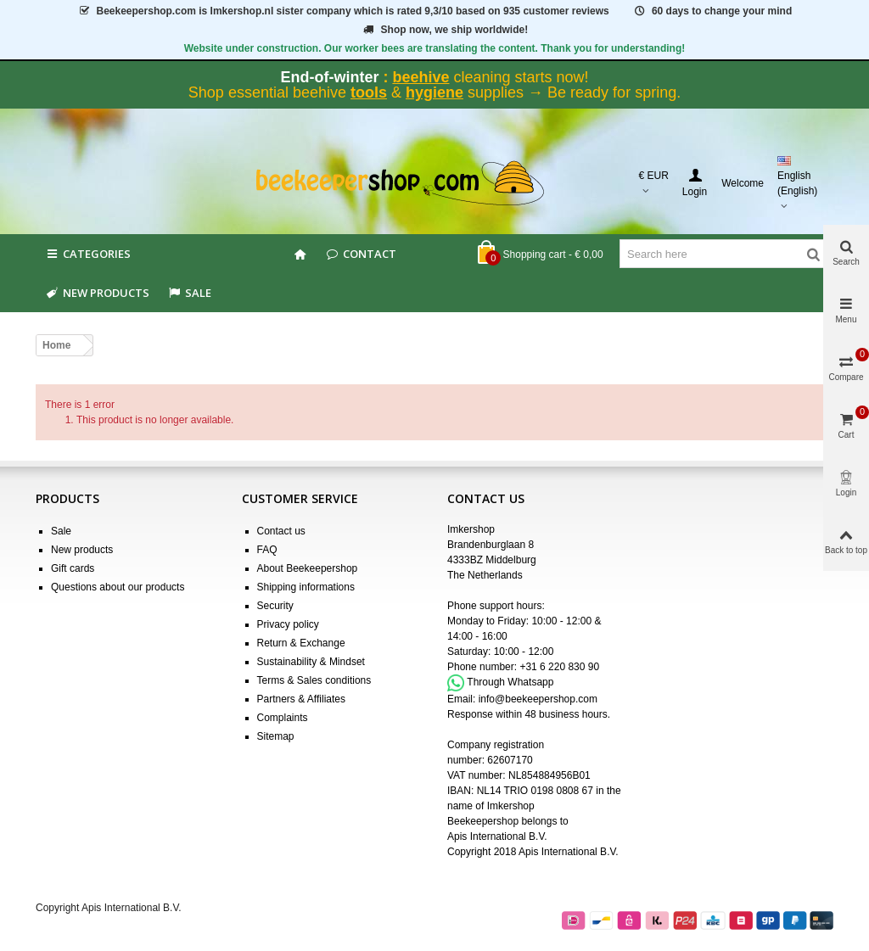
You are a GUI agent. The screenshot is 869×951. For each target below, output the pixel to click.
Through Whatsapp (510, 682)
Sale (61, 531)
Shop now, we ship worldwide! (445, 30)
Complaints (282, 718)
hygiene (434, 92)
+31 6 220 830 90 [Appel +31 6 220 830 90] (559, 667)
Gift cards (72, 568)
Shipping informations (306, 587)
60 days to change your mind (712, 11)
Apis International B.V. (497, 836)
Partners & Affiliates (301, 699)
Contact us (281, 531)
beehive (420, 77)
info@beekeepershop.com (538, 699)
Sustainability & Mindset (311, 662)
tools (368, 92)
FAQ (267, 550)
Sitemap (275, 736)
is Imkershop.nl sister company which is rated (343, 11)
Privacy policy (288, 624)
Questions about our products (117, 587)
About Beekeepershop (307, 568)
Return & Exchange (301, 643)
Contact (360, 253)
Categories (87, 253)
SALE (188, 292)
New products (96, 292)
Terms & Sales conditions (314, 680)
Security (275, 606)
